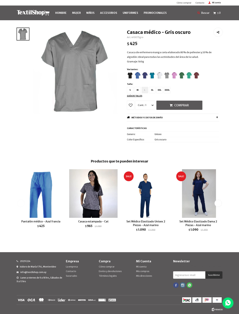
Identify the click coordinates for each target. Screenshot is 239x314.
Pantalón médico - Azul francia (40, 221)
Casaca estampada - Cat (93, 221)
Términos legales (108, 275)
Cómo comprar (184, 2)
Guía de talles (134, 96)
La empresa (72, 266)
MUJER (76, 13)
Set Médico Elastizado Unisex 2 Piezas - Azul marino (145, 223)
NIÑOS (90, 13)
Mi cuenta (141, 266)
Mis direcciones (144, 275)
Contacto (199, 2)
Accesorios (108, 13)
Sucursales (71, 275)
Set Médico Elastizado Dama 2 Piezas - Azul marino (198, 223)
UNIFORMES (130, 13)
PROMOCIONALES (155, 13)
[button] (218, 203)
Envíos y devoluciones (110, 271)
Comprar (181, 105)
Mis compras (142, 271)
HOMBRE (61, 13)
